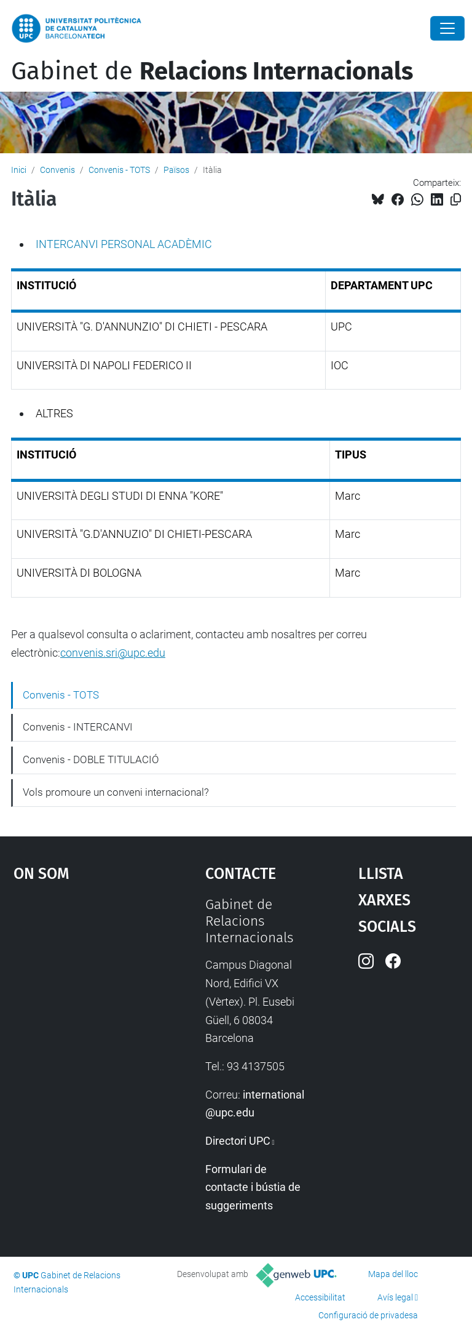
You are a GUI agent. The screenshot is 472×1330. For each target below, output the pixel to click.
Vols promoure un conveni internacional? (116, 792)
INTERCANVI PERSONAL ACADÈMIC (124, 244)
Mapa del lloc (393, 1274)
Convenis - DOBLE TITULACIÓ (91, 759)
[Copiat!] (455, 200)
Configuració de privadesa (368, 1315)
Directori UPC (237, 1140)
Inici (18, 170)
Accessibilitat (320, 1297)
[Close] (447, 28)
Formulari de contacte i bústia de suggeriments (253, 1187)
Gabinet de (212, 71)
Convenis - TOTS (119, 170)
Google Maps (83, 988)
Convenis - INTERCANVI (78, 727)
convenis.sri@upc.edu (112, 652)
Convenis (57, 170)
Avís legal (395, 1297)
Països (176, 170)
